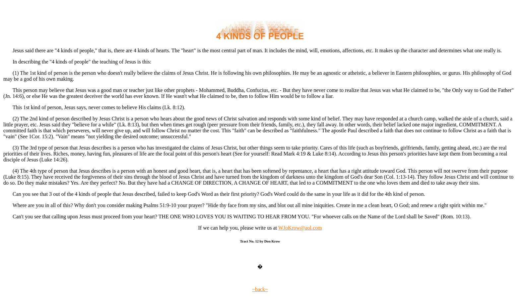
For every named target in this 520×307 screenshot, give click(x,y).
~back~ (260, 289)
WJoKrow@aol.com (300, 228)
